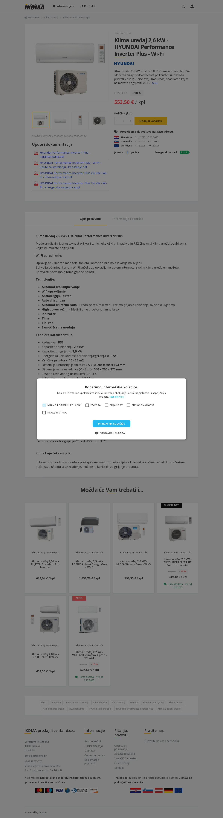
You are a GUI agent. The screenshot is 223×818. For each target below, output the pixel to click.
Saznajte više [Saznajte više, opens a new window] (116, 396)
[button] (111, 433)
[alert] (111, 409)
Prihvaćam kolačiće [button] (111, 423)
